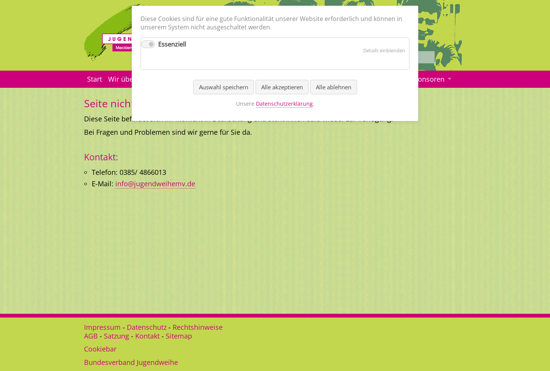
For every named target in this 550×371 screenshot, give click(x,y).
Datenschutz (147, 327)
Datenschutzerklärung (284, 103)
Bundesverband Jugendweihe (131, 362)
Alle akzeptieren (282, 87)
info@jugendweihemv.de (155, 183)
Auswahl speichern (223, 87)
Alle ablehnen (333, 87)
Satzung (116, 335)
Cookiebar (100, 348)
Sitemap (179, 335)
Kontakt (147, 335)
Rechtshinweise (198, 327)
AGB (91, 335)
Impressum (102, 327)
